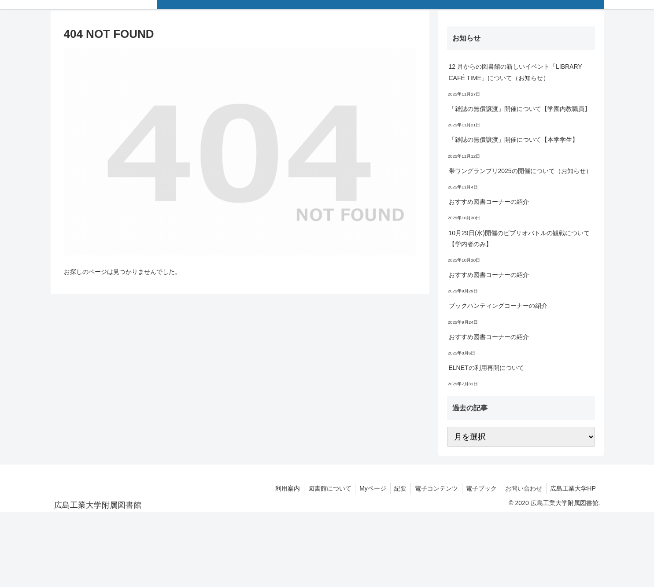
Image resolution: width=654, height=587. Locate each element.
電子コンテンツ (432, 488)
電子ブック (478, 488)
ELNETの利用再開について (486, 367)
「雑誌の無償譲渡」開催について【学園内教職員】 (520, 108)
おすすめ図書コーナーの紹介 (489, 201)
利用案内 (279, 488)
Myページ (366, 488)
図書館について (322, 488)
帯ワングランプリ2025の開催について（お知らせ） (520, 170)
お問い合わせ (521, 488)
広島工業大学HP (572, 488)
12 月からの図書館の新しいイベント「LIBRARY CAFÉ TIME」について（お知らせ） (515, 72)
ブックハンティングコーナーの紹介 (498, 305)
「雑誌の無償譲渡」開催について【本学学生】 (513, 139)
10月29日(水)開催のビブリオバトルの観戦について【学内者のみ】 (519, 238)
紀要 (395, 488)
